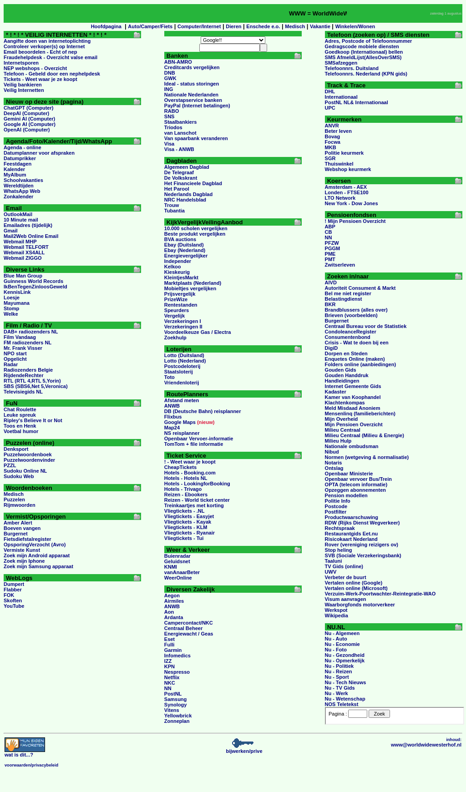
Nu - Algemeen (342, 633)
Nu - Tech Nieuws (345, 682)
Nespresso (177, 672)
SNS (169, 116)
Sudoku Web (19, 476)
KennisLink (17, 292)
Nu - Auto (336, 638)
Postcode (336, 506)
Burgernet (16, 533)
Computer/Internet (199, 26)
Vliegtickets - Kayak (187, 522)
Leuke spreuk (20, 415)
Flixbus (173, 416)
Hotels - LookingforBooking (197, 483)
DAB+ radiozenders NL (31, 331)
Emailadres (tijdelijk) (28, 225)
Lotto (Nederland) (185, 360)
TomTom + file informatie (193, 444)
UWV (331, 572)
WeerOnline (178, 577)
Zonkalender (18, 196)
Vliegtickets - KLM (186, 527)
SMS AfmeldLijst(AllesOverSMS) (363, 57)
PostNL (173, 693)
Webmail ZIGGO (23, 258)
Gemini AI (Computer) (29, 118)
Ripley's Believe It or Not (33, 420)
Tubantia (174, 210)
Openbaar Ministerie (349, 473)
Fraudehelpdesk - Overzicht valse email (50, 57)
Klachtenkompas (345, 402)
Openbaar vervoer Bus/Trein (358, 479)
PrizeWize (175, 299)
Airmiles (174, 601)
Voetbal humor (21, 431)
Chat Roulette (20, 409)
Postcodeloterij (182, 366)
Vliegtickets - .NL (184, 511)
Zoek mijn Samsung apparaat (38, 566)
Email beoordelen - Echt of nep (40, 52)
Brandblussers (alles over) (356, 310)
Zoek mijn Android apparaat (37, 555)
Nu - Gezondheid (345, 655)
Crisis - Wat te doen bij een (357, 342)
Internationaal (341, 97)
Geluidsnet (177, 561)
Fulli (169, 644)
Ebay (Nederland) (184, 250)
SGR (330, 158)
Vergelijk (174, 315)
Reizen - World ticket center (197, 500)
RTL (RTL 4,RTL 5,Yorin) (32, 380)
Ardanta (173, 617)
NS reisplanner (182, 433)
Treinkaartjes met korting (194, 505)
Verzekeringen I (182, 321)
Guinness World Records (33, 281)
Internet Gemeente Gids (353, 386)
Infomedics (177, 655)
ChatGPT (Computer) (28, 108)
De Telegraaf (179, 172)
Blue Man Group (23, 275)
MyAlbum (15, 174)
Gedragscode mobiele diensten (362, 46)
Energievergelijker (186, 255)
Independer (177, 261)
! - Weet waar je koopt (190, 461)
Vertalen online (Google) (354, 582)
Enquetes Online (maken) (355, 359)
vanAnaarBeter (182, 572)
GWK (170, 78)
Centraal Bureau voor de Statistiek (366, 326)
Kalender (14, 169)
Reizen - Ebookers (186, 494)
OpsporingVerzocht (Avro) (35, 544)
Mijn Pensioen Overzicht (354, 424)
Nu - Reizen (338, 671)
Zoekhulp (175, 337)
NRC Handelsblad (185, 199)
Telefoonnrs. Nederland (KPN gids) (366, 73)
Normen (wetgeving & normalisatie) (367, 457)
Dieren (233, 26)
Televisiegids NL (23, 391)
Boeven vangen (22, 528)
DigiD (331, 348)
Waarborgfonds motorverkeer (360, 604)
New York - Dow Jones (351, 203)
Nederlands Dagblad (188, 194)
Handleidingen (342, 380)
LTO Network (340, 198)
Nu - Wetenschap (345, 698)
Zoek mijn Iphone (24, 561)
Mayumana (17, 303)
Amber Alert (18, 522)
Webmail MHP (20, 241)
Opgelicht (15, 359)
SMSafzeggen (341, 63)
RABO (171, 111)
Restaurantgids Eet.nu (351, 533)
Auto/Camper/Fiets (150, 26)
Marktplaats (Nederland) (192, 283)
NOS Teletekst (342, 704)
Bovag (332, 136)
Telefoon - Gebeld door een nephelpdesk (52, 73)
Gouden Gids (340, 370)
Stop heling (338, 550)
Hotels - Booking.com (190, 472)
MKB (330, 147)
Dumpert (14, 584)
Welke (11, 314)
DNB (169, 73)
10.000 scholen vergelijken (196, 228)
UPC (330, 108)
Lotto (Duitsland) (184, 355)
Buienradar (177, 556)
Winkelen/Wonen (355, 26)
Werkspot (336, 610)
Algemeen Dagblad (186, 167)
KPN (169, 666)
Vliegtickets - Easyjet (189, 516)
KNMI (170, 567)
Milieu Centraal (342, 430)
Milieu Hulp (338, 441)
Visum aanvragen (345, 599)
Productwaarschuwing (351, 517)
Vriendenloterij (181, 382)
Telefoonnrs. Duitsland (352, 68)
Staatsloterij (178, 371)
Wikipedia (336, 615)
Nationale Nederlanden (191, 94)
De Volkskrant (181, 178)
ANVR (332, 125)
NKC (169, 683)
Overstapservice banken (193, 100)
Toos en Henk (20, 426)
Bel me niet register (348, 293)
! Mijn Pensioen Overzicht (355, 221)
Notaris (333, 462)
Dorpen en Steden (346, 353)
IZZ (168, 661)
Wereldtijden (19, 185)
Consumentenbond (347, 337)
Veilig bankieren (23, 84)
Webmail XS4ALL (24, 252)
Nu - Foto (336, 649)
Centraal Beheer (183, 628)
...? (25, 752)
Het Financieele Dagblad (193, 183)
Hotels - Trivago (183, 489)
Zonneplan (177, 721)
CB (328, 232)
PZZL (10, 465)
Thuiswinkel (339, 163)
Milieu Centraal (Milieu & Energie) (364, 435)
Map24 (172, 427)
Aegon (172, 595)
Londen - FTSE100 (347, 192)
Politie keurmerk (344, 153)
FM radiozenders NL (27, 342)
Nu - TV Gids (340, 688)
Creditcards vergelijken (192, 67)
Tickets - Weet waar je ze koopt (40, 79)
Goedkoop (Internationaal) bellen (364, 52)
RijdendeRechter (23, 375)
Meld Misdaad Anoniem (352, 408)
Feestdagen (17, 163)
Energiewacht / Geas (188, 633)
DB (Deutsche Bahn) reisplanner (202, 411)
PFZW (332, 243)
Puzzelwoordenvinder (29, 460)
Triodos (173, 127)
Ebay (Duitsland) (184, 244)
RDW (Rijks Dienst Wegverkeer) (362, 522)
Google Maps (180, 422)
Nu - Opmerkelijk (345, 660)
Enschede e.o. (263, 26)
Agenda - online (22, 147)
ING (168, 89)
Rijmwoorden (19, 505)
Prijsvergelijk (180, 294)
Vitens (171, 710)
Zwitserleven (340, 264)
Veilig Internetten (24, 90)
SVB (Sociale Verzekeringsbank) (363, 555)
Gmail (11, 230)
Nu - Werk (336, 693)
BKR (330, 304)
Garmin (173, 650)
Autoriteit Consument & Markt (360, 288)
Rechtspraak (340, 528)
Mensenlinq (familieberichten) (360, 413)
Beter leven (338, 131)
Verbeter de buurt (345, 577)
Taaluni (333, 561)
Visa (169, 143)
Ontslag (334, 468)
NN (168, 688)
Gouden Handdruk (347, 375)
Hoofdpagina (106, 26)
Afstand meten (181, 400)
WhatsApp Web (22, 191)
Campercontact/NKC (188, 623)
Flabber (13, 589)
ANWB (172, 406)
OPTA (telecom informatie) (356, 484)
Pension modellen (346, 495)
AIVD (331, 282)
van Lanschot (180, 133)
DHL (330, 91)
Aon (169, 612)
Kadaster (335, 391)
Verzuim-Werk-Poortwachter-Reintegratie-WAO (380, 593)
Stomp (11, 308)
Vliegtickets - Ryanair (189, 532)
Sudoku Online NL (25, 471)
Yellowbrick (178, 715)
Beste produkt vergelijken (195, 234)
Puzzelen (14, 499)
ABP (330, 226)
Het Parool (176, 189)
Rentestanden (181, 305)
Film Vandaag (20, 337)
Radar (11, 364)
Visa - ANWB (179, 149)
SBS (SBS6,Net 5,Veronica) (36, 386)
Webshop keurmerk (348, 169)
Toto (169, 377)
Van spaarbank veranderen (196, 138)
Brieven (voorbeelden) (351, 315)
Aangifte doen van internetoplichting (47, 41)
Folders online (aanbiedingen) (360, 364)
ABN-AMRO (178, 62)
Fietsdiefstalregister (27, 539)
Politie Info (337, 501)
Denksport (16, 449)
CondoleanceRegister (350, 331)
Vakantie (320, 26)
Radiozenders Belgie (28, 370)
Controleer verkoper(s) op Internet (44, 46)
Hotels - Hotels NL (186, 478)
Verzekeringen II (183, 326)
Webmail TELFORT (26, 247)
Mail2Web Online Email (31, 236)
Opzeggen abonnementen (355, 490)
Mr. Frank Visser (23, 348)
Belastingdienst (343, 299)
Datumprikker (20, 158)
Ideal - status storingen (191, 83)
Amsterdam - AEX (346, 187)
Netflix (172, 677)
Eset (169, 639)
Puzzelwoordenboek (28, 454)
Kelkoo (172, 266)
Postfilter (336, 512)
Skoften (13, 600)
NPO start (15, 353)
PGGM (332, 248)
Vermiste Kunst (22, 550)
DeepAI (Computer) (26, 113)
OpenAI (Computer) (27, 129)
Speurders (176, 310)
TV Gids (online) (344, 566)
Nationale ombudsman (352, 446)
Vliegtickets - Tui (184, 538)
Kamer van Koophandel (353, 397)
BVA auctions (180, 239)
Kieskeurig (177, 272)
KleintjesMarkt (181, 277)
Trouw (171, 205)
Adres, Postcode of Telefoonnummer (368, 41)
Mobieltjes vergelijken (190, 288)
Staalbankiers (180, 122)
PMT (330, 259)
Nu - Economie (342, 644)
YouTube (14, 606)
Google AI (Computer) (30, 124)
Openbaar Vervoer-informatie (198, 438)
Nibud (332, 451)
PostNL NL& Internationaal (356, 102)
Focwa (332, 142)
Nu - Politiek (339, 666)
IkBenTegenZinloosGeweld (35, 286)
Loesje (12, 297)
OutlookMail (18, 214)
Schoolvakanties (23, 180)
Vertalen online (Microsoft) (356, 588)
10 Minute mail (21, 219)
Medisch (295, 26)
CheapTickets (180, 467)
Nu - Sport (337, 677)
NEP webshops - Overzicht (35, 68)
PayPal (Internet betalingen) (197, 105)
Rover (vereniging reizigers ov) (361, 544)
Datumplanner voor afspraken (39, 153)
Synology (175, 704)
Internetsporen (21, 63)
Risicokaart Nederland (351, 539)
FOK (9, 595)
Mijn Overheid (341, 419)
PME (330, 254)
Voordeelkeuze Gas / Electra (197, 332)
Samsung (175, 699)
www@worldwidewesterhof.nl (426, 744)
